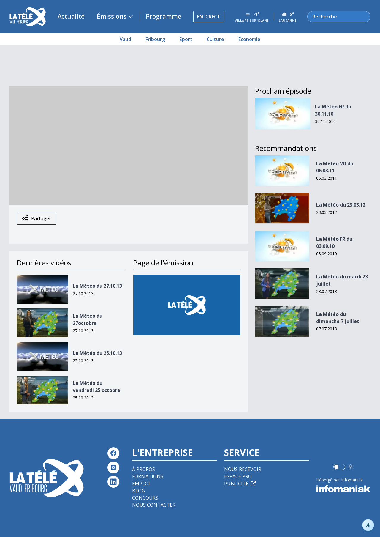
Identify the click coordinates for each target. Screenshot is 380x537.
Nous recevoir (242, 469)
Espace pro (238, 476)
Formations (147, 476)
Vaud (125, 39)
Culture (215, 39)
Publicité (240, 483)
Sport (185, 39)
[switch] (339, 467)
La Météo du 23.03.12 (340, 204)
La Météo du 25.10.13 (97, 353)
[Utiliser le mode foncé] (351, 467)
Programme (163, 16)
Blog (138, 490)
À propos (143, 469)
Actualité (71, 16)
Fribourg (155, 39)
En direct (208, 16)
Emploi (141, 483)
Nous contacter (153, 505)
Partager (36, 218)
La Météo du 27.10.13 (97, 286)
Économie (249, 39)
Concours (145, 498)
